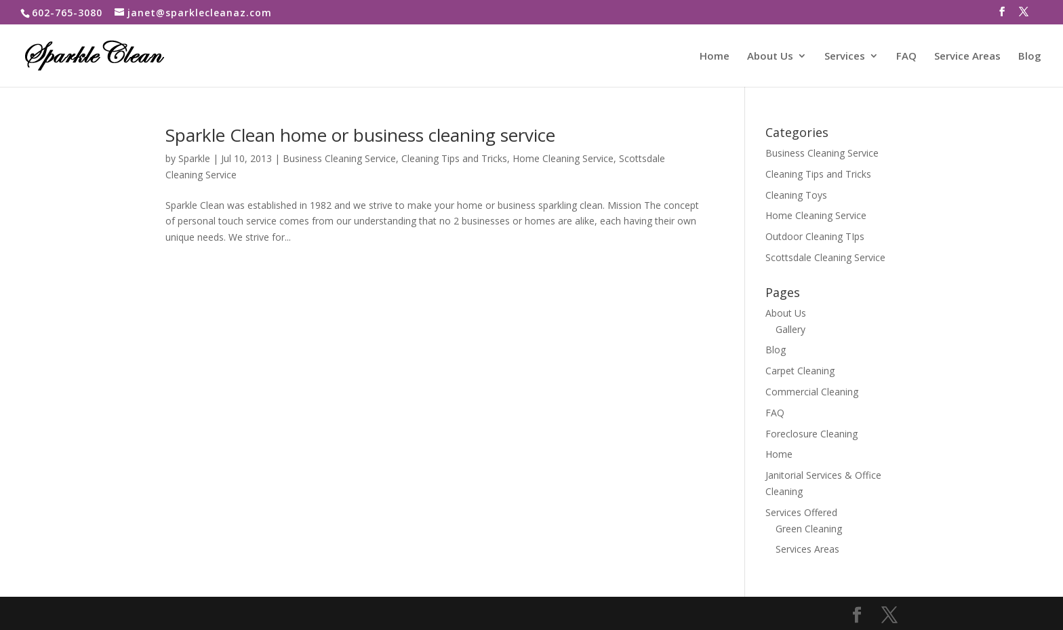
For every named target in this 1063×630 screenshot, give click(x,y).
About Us (770, 56)
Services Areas (807, 549)
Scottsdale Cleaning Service (825, 257)
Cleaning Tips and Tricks (454, 158)
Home (714, 56)
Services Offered (801, 512)
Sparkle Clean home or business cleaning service (360, 135)
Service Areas (967, 56)
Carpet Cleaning (800, 370)
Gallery (790, 329)
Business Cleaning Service (339, 158)
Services (844, 56)
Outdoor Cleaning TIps (814, 236)
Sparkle (194, 158)
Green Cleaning (809, 528)
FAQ (906, 56)
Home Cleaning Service (563, 158)
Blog (1029, 56)
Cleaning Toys (796, 195)
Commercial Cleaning (811, 391)
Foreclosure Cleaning (811, 433)
